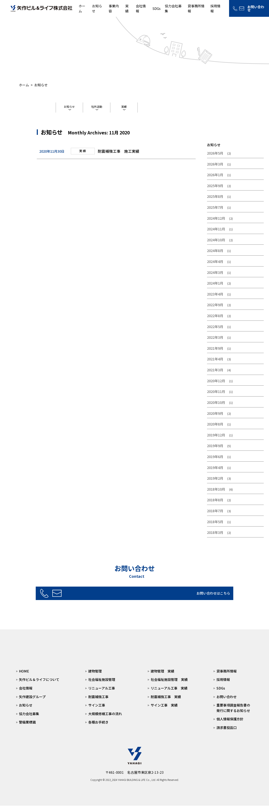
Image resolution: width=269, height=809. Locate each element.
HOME (24, 674)
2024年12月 (216, 221)
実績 (127, 8)
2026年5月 (215, 156)
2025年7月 (215, 210)
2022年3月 (215, 340)
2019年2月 (215, 481)
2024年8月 (215, 254)
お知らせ (69, 107)
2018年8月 (215, 503)
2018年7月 (215, 514)
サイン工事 (96, 708)
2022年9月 (215, 308)
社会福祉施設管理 (101, 683)
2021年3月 (215, 373)
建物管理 (95, 674)
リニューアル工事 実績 (169, 691)
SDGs (156, 8)
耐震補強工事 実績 (166, 700)
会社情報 (25, 691)
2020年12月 (216, 384)
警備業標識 (27, 725)
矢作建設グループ (32, 700)
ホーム (24, 84)
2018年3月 (215, 535)
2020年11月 (216, 395)
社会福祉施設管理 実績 (169, 683)
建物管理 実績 (162, 674)
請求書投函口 (226, 731)
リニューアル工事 (101, 691)
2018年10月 (216, 492)
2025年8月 (215, 199)
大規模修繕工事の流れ (105, 717)
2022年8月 (215, 319)
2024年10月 (216, 243)
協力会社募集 (29, 717)
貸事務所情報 (226, 674)
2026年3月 (215, 167)
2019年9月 (215, 449)
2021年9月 (215, 351)
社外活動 (96, 107)
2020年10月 (216, 405)
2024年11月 (216, 232)
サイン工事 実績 (164, 708)
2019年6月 (215, 459)
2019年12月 (216, 438)
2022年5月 (215, 329)
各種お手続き (98, 725)
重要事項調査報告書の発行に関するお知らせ (233, 711)
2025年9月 (215, 189)
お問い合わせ (226, 700)
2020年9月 (215, 416)
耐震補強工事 (98, 700)
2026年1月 (215, 178)
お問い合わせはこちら (148, 596)
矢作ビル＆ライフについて (39, 683)
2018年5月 (215, 525)
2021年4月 (215, 362)
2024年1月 (215, 286)
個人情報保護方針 (229, 722)
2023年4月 (215, 297)
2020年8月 (215, 427)
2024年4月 (215, 265)
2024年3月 (215, 275)
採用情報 (223, 683)
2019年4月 (215, 470)
